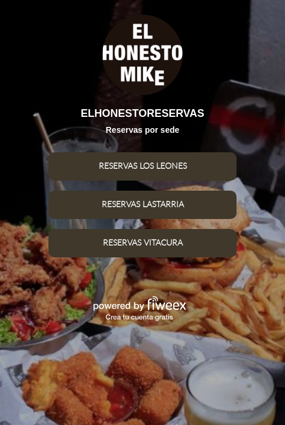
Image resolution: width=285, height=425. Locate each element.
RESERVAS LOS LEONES (143, 166)
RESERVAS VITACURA (143, 243)
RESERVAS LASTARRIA (143, 205)
